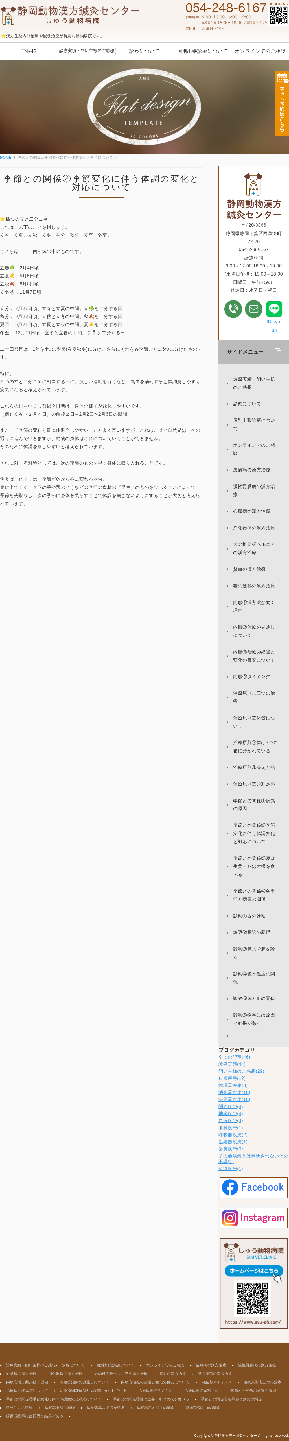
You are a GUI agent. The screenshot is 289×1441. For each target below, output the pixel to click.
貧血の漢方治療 (249, 569)
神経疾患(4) (230, 1113)
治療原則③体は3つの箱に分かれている (255, 746)
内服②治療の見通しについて (254, 631)
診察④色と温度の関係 (254, 977)
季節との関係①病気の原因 (254, 804)
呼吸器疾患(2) (233, 1134)
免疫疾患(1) (230, 1168)
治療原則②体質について (254, 722)
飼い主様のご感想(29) (241, 1071)
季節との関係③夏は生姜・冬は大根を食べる (254, 866)
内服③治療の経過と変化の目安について (254, 655)
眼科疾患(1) (230, 1127)
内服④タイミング (251, 676)
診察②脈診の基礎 (251, 932)
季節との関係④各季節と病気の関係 (254, 895)
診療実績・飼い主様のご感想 (86, 50)
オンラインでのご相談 (260, 51)
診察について (144, 51)
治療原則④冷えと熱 (254, 767)
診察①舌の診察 (249, 916)
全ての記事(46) (234, 1057)
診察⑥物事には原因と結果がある (254, 1019)
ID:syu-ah (274, 316)
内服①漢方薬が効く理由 (254, 606)
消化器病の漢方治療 (254, 528)
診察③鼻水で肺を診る (254, 953)
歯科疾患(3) (230, 1148)
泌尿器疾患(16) (234, 1099)
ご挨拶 (28, 51)
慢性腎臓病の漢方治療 (254, 490)
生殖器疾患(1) (233, 1141)
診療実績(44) (232, 1064)
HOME (6, 157)
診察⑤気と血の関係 (254, 998)
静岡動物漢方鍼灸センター (236, 1436)
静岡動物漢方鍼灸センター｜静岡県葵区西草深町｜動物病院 (70, 15)
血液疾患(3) (230, 1120)
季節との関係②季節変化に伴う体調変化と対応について (254, 833)
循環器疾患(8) (233, 1085)
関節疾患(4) (230, 1106)
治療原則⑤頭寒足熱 (254, 784)
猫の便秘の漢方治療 (254, 585)
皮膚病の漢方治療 (251, 469)
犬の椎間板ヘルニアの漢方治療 (254, 548)
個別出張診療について (202, 51)
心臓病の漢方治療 (251, 511)
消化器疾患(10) (234, 1092)
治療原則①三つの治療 (254, 697)
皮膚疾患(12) (232, 1078)
